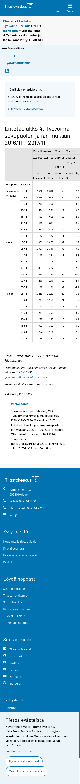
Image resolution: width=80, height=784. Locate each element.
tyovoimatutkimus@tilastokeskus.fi (27, 377)
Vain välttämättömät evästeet (26, 771)
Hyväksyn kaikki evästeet (24, 761)
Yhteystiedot (14, 700)
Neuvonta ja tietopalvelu (20, 541)
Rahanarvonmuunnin (17, 609)
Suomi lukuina (12, 602)
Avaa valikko (12, 48)
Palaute (11, 708)
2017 (36, 26)
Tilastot (22, 21)
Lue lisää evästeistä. (19, 751)
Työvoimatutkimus (16, 26)
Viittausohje (19, 404)
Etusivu (8, 21)
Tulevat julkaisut (14, 616)
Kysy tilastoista (13, 548)
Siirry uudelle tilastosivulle (25, 108)
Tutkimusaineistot (15, 622)
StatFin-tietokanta (15, 588)
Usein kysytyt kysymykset (20, 555)
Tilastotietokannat (15, 595)
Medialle (8, 562)
